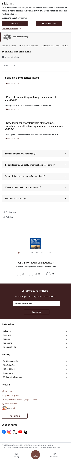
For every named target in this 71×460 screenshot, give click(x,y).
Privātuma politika (10, 361)
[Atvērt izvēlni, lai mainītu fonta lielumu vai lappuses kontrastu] (54, 455)
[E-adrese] (7, 408)
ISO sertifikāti (8, 369)
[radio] (20, 273)
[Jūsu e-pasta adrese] (36, 303)
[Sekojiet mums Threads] (26, 432)
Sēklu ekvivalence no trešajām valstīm (25, 176)
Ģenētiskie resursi (15, 198)
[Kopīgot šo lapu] (35, 217)
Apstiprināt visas (49, 23)
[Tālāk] (65, 243)
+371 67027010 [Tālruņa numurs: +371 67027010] (11, 391)
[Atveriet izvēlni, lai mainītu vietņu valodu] (16, 455)
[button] (35, 153)
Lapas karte (8, 373)
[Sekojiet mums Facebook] (4, 432)
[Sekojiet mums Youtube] (20, 431)
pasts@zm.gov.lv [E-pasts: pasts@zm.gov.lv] (12, 395)
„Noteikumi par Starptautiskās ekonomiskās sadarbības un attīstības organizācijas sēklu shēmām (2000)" (34, 126)
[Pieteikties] (36, 312)
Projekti (6, 339)
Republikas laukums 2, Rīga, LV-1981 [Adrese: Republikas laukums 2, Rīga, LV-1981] (21, 399)
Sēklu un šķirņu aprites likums (22, 77)
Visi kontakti (15, 416)
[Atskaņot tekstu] (12, 57)
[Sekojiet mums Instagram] (9, 432)
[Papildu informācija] (14, 408)
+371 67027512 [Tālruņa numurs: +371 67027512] (11, 403)
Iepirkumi (7, 335)
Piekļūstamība (9, 365)
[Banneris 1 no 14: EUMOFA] (35, 243)
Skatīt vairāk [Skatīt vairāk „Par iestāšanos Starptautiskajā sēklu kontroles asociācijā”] (10, 109)
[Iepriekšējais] (5, 243)
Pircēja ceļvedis (9, 347)
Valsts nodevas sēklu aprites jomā (23, 187)
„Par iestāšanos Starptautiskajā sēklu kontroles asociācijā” (31, 99)
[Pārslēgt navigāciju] (35, 454)
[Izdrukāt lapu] (35, 212)
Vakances (7, 331)
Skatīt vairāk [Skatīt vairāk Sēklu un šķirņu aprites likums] (10, 83)
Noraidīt (14, 23)
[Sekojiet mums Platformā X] (15, 432)
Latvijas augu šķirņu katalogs (20, 153)
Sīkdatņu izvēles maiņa (12, 377)
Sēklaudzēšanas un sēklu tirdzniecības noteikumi (30, 164)
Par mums (7, 343)
